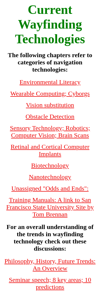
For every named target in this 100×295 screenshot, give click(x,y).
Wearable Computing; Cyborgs (50, 93)
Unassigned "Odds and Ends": (50, 188)
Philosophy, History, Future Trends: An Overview (50, 265)
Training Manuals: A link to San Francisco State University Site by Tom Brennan (50, 207)
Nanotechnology (50, 176)
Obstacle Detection (50, 116)
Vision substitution (50, 105)
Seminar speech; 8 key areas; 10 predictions (50, 283)
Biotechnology (50, 165)
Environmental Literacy (50, 82)
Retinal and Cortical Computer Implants (50, 150)
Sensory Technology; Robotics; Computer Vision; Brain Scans (50, 132)
